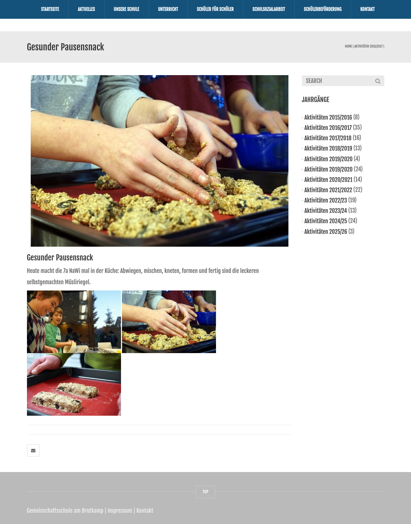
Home (348, 46)
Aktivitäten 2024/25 (325, 221)
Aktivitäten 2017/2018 (327, 138)
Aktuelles (86, 9)
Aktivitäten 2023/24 (325, 210)
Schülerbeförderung (322, 9)
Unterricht (168, 9)
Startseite (50, 9)
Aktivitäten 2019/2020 (328, 158)
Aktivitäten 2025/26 (325, 231)
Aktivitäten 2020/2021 (328, 179)
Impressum (120, 510)
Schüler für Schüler (215, 9)
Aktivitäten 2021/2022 (328, 190)
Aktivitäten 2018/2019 (328, 148)
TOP (205, 491)
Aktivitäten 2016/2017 (368, 46)
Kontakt (367, 9)
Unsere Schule (126, 9)
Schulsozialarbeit (268, 9)
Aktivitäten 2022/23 (325, 200)
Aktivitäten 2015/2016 (328, 117)
